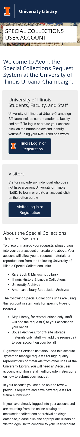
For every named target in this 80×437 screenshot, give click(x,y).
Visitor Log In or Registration (30, 210)
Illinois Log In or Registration (28, 146)
